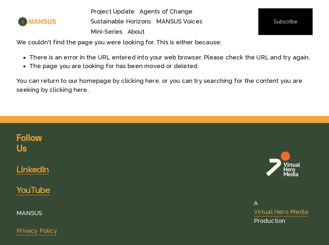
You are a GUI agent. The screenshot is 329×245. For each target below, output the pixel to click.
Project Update (113, 11)
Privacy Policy (36, 230)
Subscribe (285, 22)
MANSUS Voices (179, 21)
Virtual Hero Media (281, 211)
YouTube (33, 190)
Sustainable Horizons (121, 21)
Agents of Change (165, 11)
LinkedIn (32, 169)
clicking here (140, 80)
